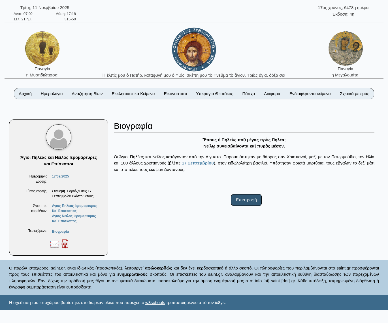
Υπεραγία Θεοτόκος (214, 93)
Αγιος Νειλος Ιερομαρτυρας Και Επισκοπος (74, 218)
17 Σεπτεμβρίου (198, 163)
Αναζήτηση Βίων (87, 93)
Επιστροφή (246, 199)
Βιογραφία (60, 232)
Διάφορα (272, 93)
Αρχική (25, 93)
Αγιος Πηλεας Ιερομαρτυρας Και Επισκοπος (74, 208)
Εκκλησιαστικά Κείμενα (133, 93)
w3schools (155, 302)
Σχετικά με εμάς (354, 93)
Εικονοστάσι (175, 93)
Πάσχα (248, 93)
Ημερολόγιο (52, 93)
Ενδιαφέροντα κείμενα (310, 93)
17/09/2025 (60, 176)
